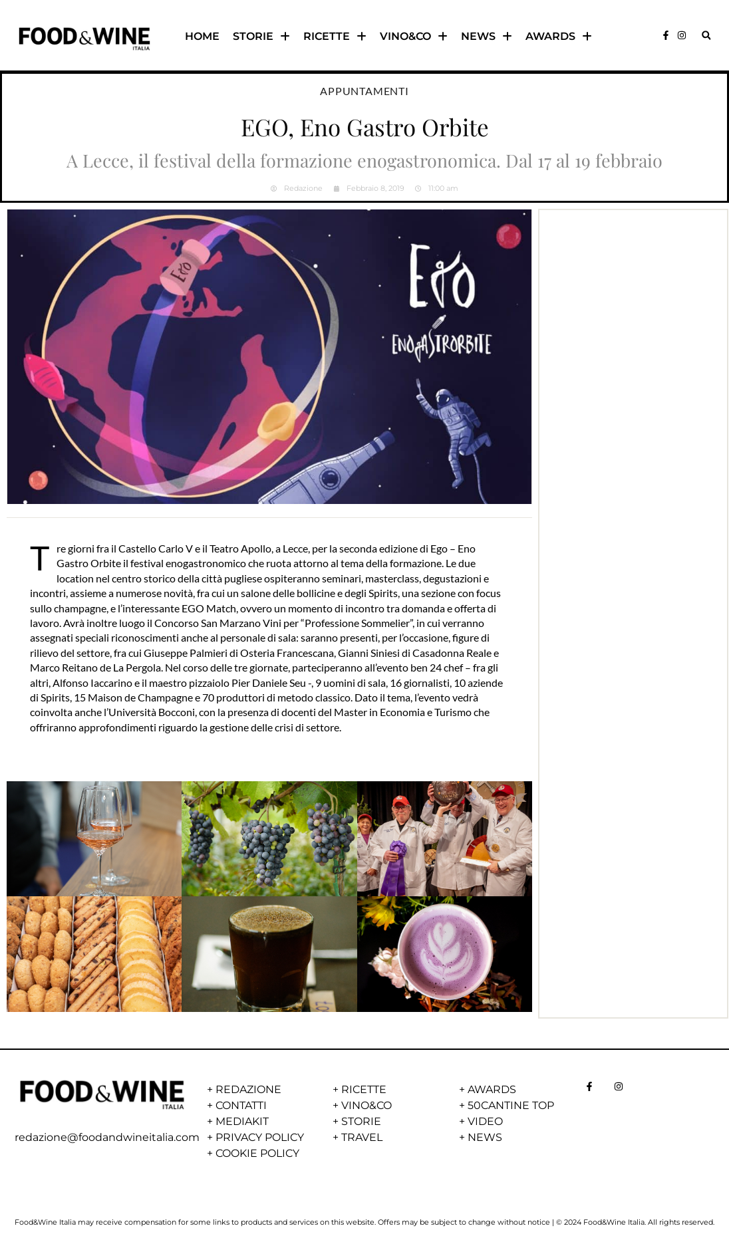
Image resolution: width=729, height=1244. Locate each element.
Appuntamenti (364, 90)
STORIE (261, 37)
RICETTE (334, 37)
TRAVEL (361, 1137)
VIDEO (485, 1121)
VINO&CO (414, 37)
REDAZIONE (248, 1089)
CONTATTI (241, 1105)
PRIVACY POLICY (260, 1137)
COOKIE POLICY (257, 1153)
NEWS (486, 37)
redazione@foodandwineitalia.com (107, 1137)
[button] (706, 35)
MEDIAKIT (242, 1121)
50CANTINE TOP (511, 1105)
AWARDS (558, 37)
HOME (202, 36)
